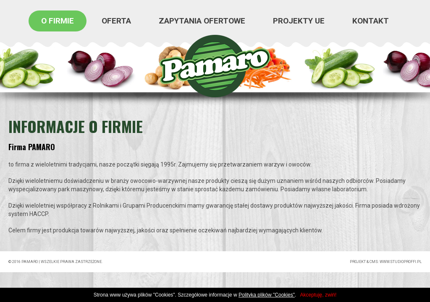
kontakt (370, 21)
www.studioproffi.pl (401, 262)
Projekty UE (299, 21)
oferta (116, 21)
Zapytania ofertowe (202, 21)
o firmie (57, 21)
